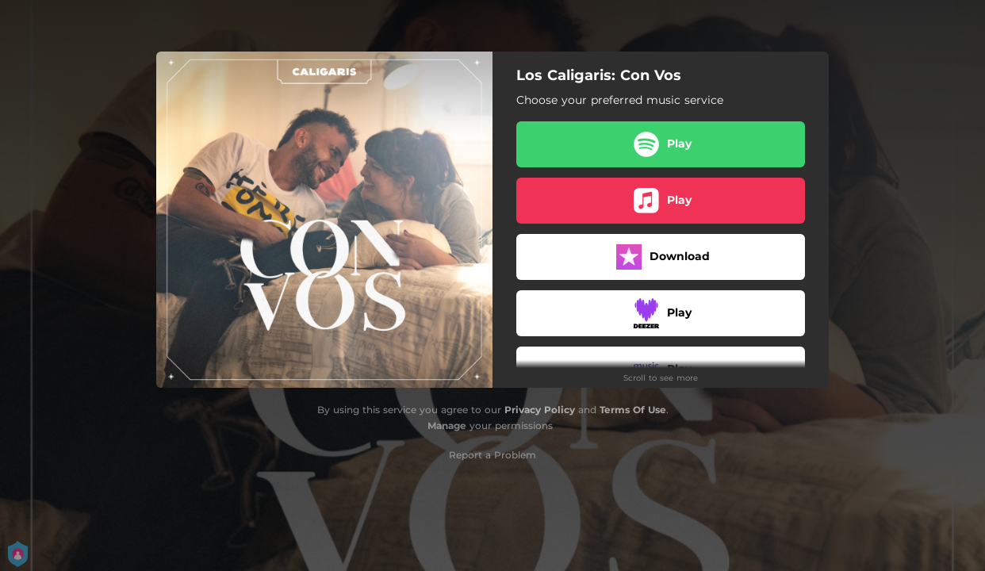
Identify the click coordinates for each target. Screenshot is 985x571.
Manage (446, 425)
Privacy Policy (539, 410)
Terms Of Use (633, 410)
